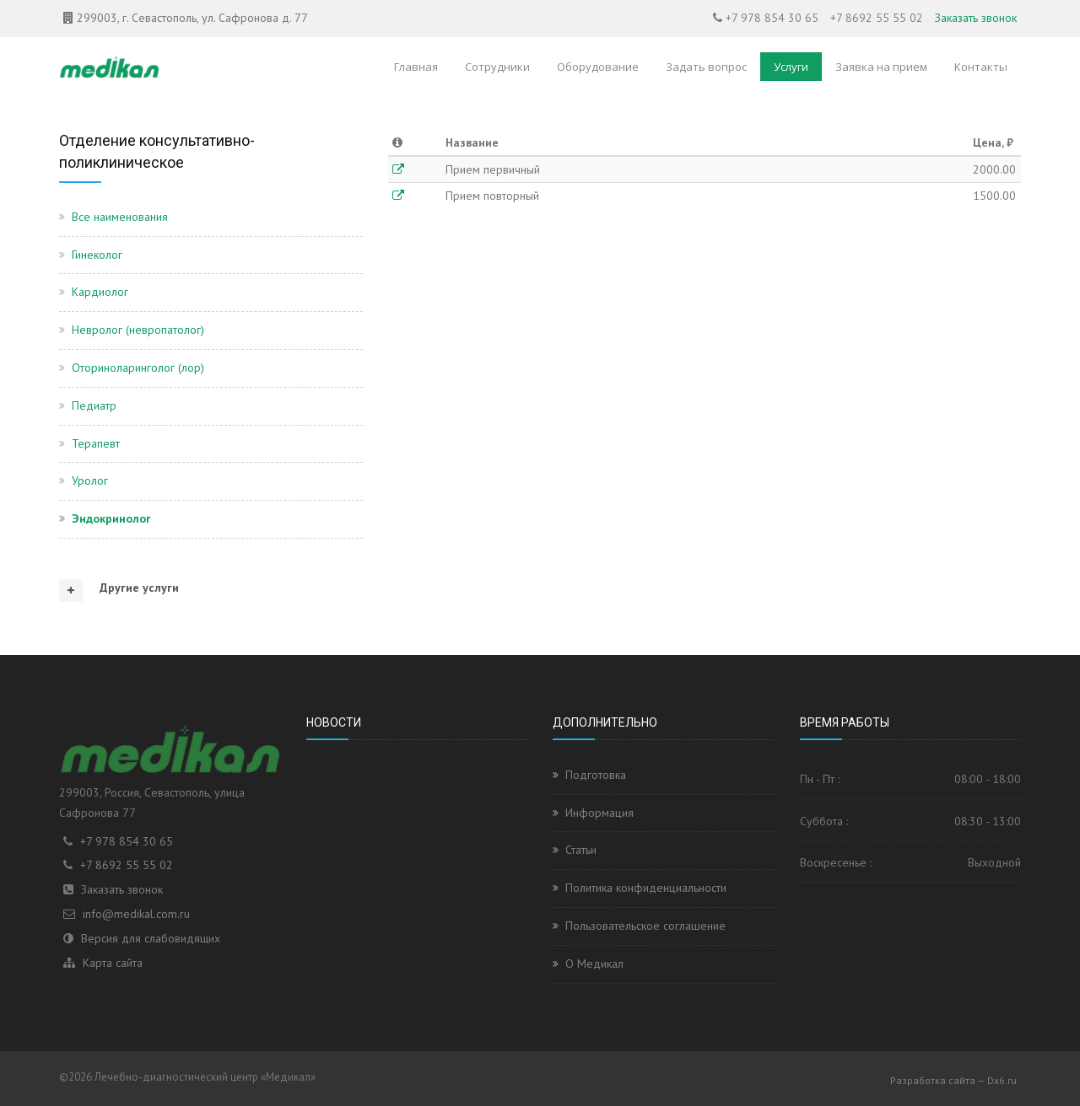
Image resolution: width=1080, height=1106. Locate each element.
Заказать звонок (976, 17)
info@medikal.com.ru (136, 913)
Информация (599, 812)
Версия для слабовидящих (150, 938)
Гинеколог (97, 254)
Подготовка (595, 774)
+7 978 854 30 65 (772, 17)
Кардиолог (100, 291)
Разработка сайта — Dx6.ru (953, 1080)
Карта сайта (113, 962)
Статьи (581, 849)
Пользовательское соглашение (645, 925)
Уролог (90, 480)
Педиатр (94, 405)
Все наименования (120, 216)
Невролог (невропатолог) (138, 329)
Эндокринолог (111, 518)
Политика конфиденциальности (645, 887)
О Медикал (594, 963)
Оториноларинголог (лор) (138, 367)
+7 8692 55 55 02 (876, 17)
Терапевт (96, 443)
